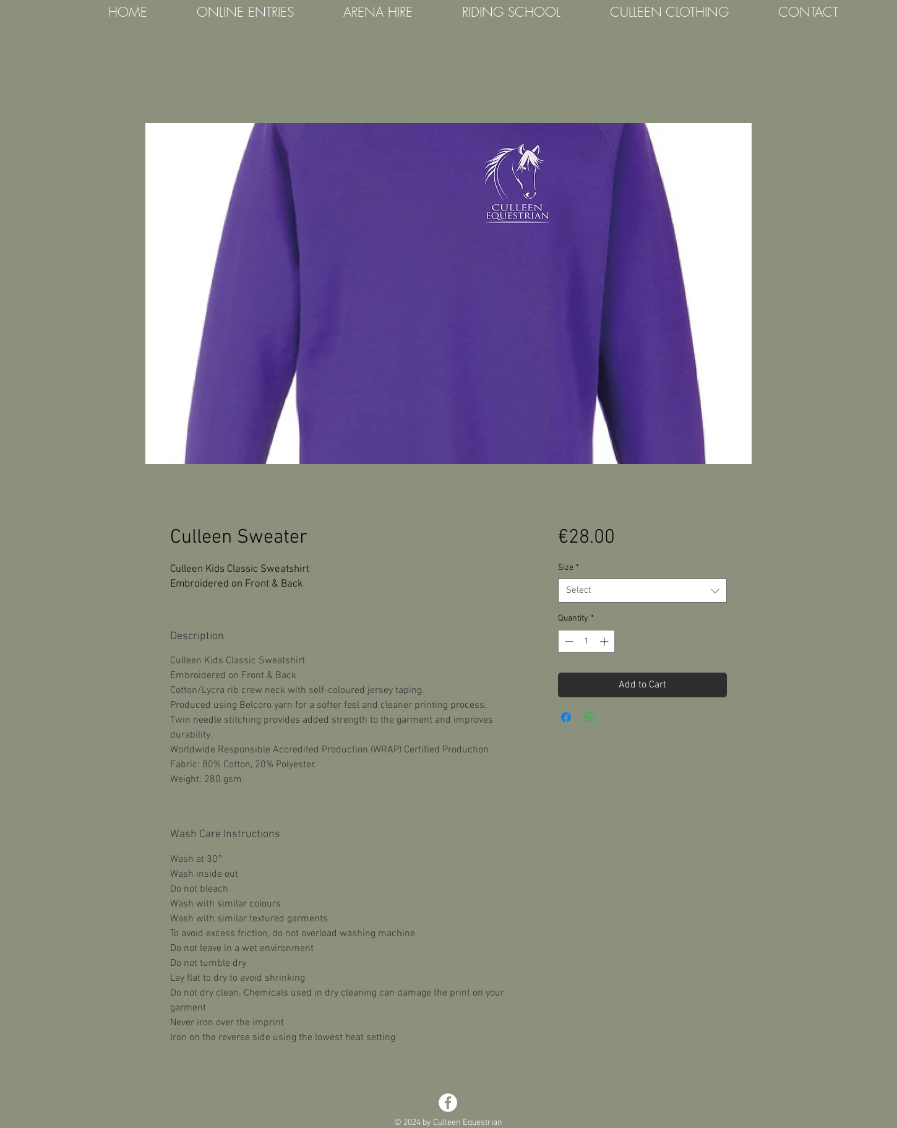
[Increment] (605, 641)
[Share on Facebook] (566, 717)
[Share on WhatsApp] (589, 717)
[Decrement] (567, 641)
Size (568, 567)
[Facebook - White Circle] (448, 1102)
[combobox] (642, 591)
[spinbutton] (586, 641)
